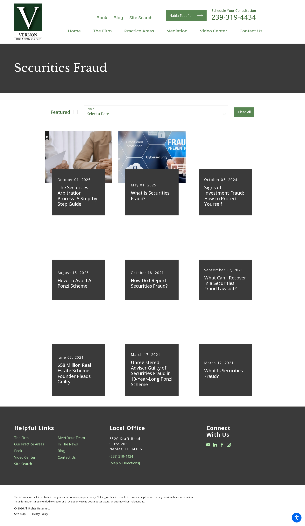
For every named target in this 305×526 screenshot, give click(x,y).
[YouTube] (208, 445)
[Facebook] (222, 445)
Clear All (244, 112)
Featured (60, 112)
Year (90, 109)
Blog (118, 17)
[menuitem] (77, 31)
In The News (68, 444)
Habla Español (186, 15)
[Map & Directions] (125, 463)
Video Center (24, 457)
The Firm (21, 437)
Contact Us (67, 457)
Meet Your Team (71, 437)
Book (101, 17)
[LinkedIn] (215, 445)
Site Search (141, 17)
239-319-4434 (233, 17)
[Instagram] (229, 445)
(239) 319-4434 (121, 456)
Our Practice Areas (29, 444)
